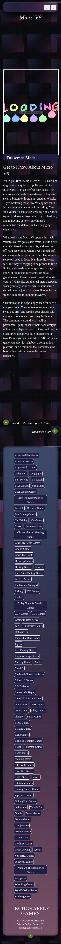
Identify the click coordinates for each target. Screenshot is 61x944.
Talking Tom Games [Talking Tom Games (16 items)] (25, 801)
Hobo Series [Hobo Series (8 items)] (21, 632)
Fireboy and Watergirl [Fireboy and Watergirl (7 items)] (26, 585)
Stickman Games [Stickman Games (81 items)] (24, 783)
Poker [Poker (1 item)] (18, 746)
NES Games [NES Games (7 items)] (21, 710)
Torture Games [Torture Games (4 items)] (22, 819)
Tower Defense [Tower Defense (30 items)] (23, 831)
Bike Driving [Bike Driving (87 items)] (22, 485)
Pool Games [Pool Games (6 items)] (21, 752)
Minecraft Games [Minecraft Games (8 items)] (24, 680)
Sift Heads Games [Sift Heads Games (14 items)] (24, 765)
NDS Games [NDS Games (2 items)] (37, 704)
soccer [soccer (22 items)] (36, 777)
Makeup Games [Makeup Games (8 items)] (23, 662)
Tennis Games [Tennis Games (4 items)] (33, 813)
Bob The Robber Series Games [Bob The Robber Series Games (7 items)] (30, 500)
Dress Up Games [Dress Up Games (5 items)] (24, 561)
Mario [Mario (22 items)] (38, 662)
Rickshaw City (45, 432)
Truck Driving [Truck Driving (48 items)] (22, 849)
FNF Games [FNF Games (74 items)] (32, 591)
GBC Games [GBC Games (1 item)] (38, 613)
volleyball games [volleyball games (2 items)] (24, 861)
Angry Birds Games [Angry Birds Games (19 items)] (25, 467)
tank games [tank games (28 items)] (21, 807)
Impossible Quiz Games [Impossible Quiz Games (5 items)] (27, 638)
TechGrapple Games (29, 920)
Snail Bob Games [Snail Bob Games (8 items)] (24, 771)
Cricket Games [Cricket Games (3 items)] (23, 549)
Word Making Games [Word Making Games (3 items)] (26, 890)
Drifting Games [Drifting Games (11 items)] (23, 567)
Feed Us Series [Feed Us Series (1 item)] (23, 579)
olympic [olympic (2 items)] (19, 716)
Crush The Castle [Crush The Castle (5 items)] (24, 555)
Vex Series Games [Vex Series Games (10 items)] (24, 855)
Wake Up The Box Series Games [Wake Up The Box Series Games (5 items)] (30, 870)
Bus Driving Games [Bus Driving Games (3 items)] (25, 514)
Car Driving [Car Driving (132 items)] (21, 520)
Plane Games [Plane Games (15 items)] (22, 734)
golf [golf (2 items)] (17, 625)
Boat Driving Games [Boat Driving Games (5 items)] (25, 491)
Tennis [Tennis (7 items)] (18, 813)
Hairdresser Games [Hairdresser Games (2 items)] (33, 625)
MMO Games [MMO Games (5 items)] (22, 686)
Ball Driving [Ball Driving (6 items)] (21, 479)
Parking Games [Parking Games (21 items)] (23, 728)
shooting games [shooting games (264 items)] (23, 759)
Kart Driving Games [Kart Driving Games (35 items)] (25, 650)
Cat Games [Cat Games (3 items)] (37, 520)
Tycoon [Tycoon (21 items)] (37, 849)
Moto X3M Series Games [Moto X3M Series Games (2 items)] (28, 698)
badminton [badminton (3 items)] (20, 473)
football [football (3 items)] (19, 597)
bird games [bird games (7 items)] (38, 485)
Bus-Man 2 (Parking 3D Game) (27, 423)
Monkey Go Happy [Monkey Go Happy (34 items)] (25, 692)
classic (30, 242)
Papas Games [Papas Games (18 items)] (22, 722)
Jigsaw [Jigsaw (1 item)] (18, 644)
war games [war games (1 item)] (20, 878)
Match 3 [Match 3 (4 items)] (19, 668)
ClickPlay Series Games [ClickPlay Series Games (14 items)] (27, 542)
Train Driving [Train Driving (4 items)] (22, 837)
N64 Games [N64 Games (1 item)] (21, 704)
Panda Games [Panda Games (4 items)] (34, 716)
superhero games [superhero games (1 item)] (24, 795)
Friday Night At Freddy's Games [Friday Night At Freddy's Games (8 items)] (31, 605)
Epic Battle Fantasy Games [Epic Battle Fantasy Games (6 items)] (29, 573)
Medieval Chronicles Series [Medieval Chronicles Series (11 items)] (29, 674)
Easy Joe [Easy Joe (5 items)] (39, 567)
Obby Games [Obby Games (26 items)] (38, 710)
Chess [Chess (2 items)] (18, 526)
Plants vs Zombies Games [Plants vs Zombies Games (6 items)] (28, 740)
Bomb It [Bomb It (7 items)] (19, 508)
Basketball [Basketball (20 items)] (37, 479)
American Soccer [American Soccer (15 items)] (24, 461)
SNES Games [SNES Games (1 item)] (22, 777)
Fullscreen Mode (21, 158)
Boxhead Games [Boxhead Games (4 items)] (35, 508)
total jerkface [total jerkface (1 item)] (22, 825)
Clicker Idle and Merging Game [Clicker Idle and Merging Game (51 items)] (30, 534)
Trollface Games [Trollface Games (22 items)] (23, 843)
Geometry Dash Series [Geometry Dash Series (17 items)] (26, 619)
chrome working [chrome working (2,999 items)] (33, 526)
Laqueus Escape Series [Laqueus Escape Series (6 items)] (27, 656)
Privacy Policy (24, 924)
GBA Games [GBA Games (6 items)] (21, 613)
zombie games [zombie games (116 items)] (22, 896)
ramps (35, 272)
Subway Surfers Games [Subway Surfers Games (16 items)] (27, 789)
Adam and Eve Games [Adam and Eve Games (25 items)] (26, 455)
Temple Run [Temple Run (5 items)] (36, 807)
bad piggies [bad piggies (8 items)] (36, 473)
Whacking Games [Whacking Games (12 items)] (24, 884)
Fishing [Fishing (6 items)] (19, 591)
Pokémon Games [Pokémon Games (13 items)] (33, 746)
